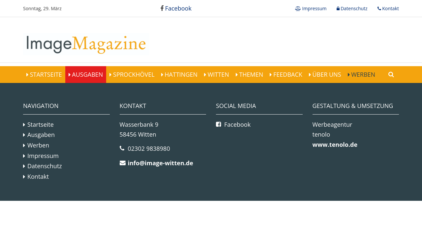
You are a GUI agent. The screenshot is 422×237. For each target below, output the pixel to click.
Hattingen (180, 74)
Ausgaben (87, 74)
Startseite (45, 74)
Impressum (314, 8)
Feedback (287, 74)
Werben (363, 74)
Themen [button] (250, 74)
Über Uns (326, 74)
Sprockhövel (132, 74)
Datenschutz (354, 8)
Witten (217, 74)
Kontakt (390, 8)
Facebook (176, 8)
